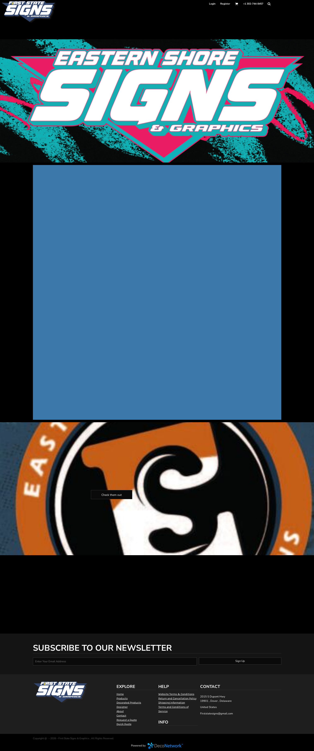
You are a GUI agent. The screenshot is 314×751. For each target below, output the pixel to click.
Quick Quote (124, 724)
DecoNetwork (165, 746)
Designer (122, 706)
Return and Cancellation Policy (177, 698)
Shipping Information (171, 702)
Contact (121, 715)
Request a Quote (127, 719)
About (120, 711)
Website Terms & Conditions (176, 694)
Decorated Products (129, 702)
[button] (236, 3)
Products (122, 698)
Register (225, 3)
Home (120, 694)
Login (212, 3)
